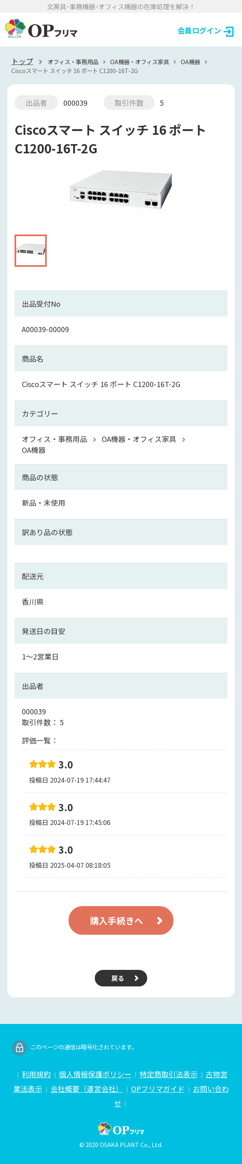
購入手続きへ (116, 920)
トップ (22, 61)
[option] (121, 197)
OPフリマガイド (158, 1088)
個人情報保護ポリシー (95, 1074)
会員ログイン (205, 31)
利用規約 (36, 1074)
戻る (117, 978)
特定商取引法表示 (169, 1074)
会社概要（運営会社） (86, 1088)
